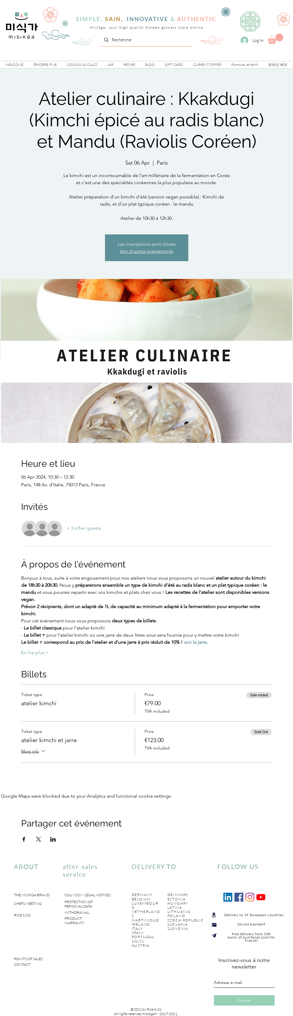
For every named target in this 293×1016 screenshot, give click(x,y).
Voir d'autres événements (146, 251)
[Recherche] (146, 40)
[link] (275, 39)
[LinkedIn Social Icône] (227, 897)
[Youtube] (260, 897)
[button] (45, 64)
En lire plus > (35, 652)
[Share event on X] (38, 839)
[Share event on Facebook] (24, 839)
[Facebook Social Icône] (238, 897)
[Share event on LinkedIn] (53, 839)
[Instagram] (249, 897)
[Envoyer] (244, 1000)
